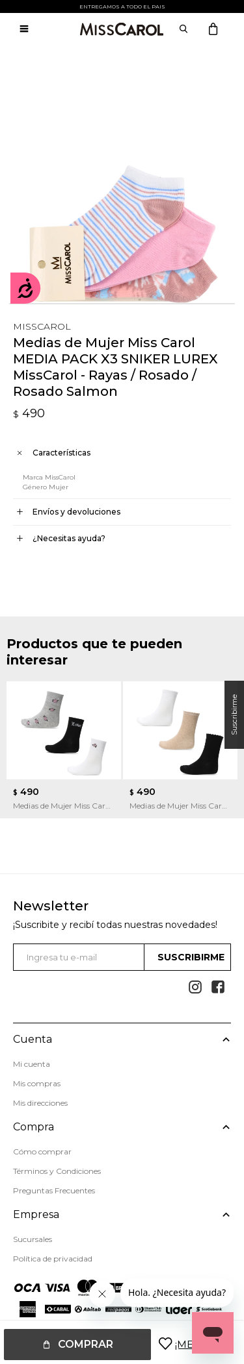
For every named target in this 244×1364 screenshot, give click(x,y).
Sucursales (32, 1239)
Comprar (85, 1344)
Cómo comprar (42, 1151)
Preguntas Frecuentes (54, 1190)
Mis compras (37, 1083)
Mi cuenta (31, 1064)
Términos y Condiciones (57, 1171)
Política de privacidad (52, 1258)
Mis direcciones (40, 1103)
